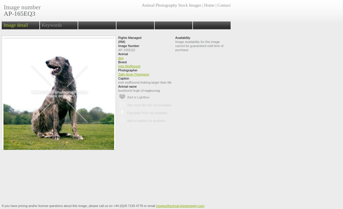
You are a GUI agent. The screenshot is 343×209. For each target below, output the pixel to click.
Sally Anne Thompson (133, 74)
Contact (224, 5)
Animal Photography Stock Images (171, 5)
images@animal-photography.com (180, 206)
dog (120, 58)
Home (209, 5)
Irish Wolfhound (129, 66)
